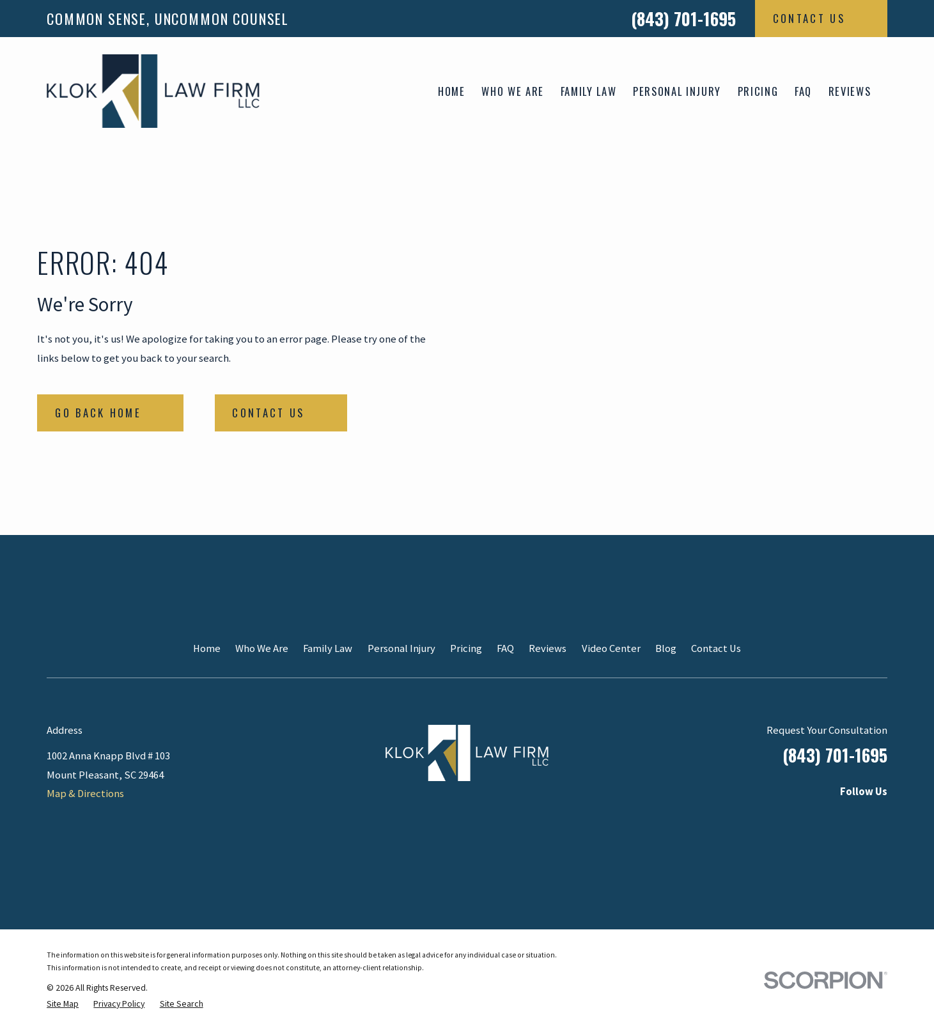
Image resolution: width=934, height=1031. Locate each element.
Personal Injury (401, 648)
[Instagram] (809, 817)
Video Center (611, 648)
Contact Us (716, 648)
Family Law (327, 648)
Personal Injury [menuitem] (677, 91)
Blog (665, 648)
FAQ (505, 648)
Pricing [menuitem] (758, 91)
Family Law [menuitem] (589, 91)
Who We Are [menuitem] (512, 91)
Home (207, 648)
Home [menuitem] (451, 91)
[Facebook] (844, 817)
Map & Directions (85, 793)
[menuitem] (63, 1004)
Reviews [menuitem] (850, 91)
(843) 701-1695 (683, 18)
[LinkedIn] (774, 817)
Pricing (466, 648)
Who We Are (261, 648)
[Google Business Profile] (880, 817)
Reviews (547, 648)
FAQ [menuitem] (803, 91)
